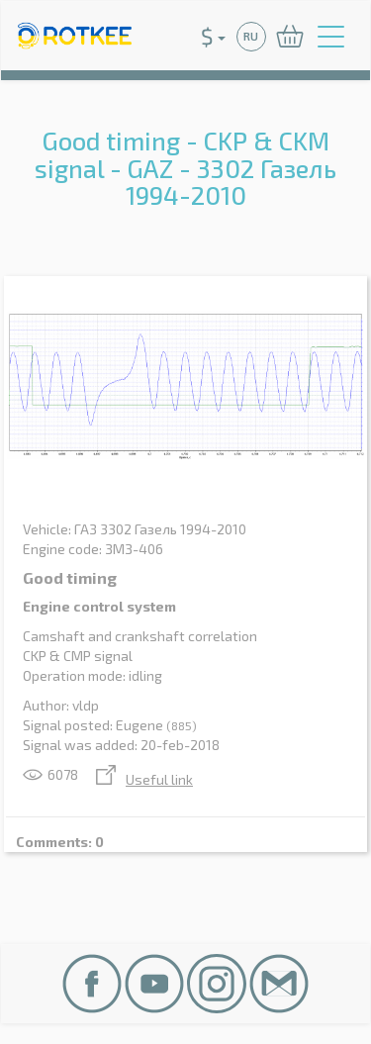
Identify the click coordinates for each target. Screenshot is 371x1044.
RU (250, 36)
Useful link (144, 779)
